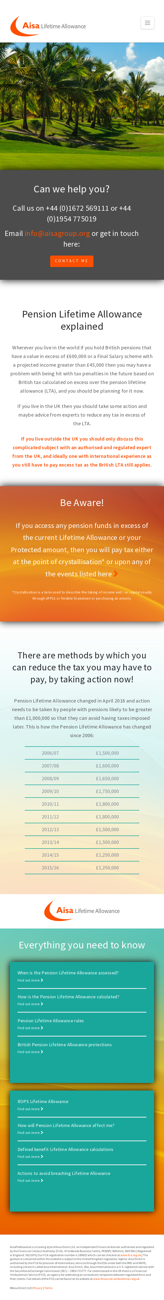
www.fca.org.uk (130, 1255)
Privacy (38, 1288)
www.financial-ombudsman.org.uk (116, 1279)
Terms (48, 1288)
